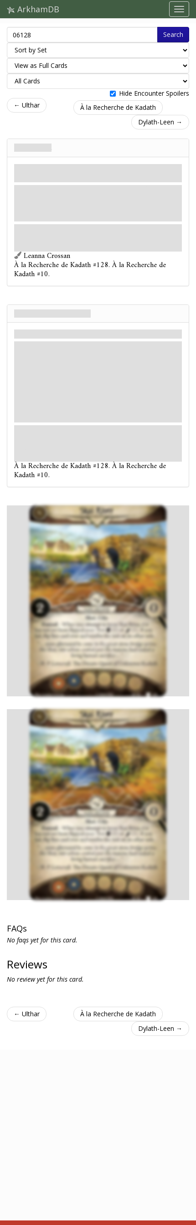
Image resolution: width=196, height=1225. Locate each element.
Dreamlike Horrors (52, 313)
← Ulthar (27, 105)
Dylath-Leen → (160, 122)
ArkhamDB (33, 9)
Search (173, 34)
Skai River (33, 148)
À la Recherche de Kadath (118, 107)
